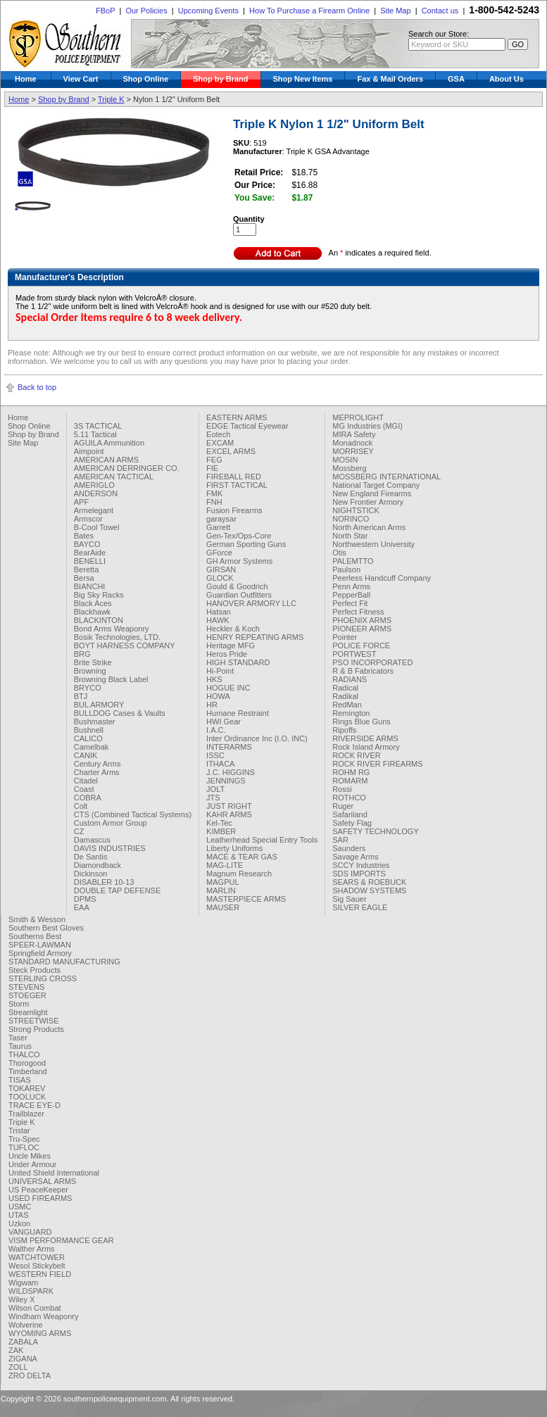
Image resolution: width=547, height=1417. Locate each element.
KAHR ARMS (229, 814)
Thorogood (27, 1063)
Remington (351, 713)
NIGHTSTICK (355, 510)
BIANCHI (90, 586)
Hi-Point (220, 671)
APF (81, 502)
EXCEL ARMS (231, 451)
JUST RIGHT (229, 806)
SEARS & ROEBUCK (369, 882)
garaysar (221, 519)
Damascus (92, 840)
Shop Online (146, 79)
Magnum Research (239, 873)
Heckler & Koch (233, 628)
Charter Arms (97, 772)
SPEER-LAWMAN (39, 944)
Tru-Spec (24, 1139)
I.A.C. (216, 730)
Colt (81, 806)
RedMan (347, 704)
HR (212, 704)
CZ (79, 831)
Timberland (27, 1071)
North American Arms (368, 527)
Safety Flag (352, 823)
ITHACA (220, 764)
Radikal (345, 696)
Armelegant (93, 510)
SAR (340, 840)
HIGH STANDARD (238, 662)
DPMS (85, 899)
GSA (456, 79)
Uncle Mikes (29, 1156)
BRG (82, 654)
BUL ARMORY (99, 704)
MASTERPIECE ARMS (246, 899)
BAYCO (87, 544)
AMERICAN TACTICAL (113, 476)
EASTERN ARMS (236, 417)
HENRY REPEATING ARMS (254, 637)
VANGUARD (30, 1232)
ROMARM (349, 780)
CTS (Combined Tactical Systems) (132, 814)
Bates (84, 535)
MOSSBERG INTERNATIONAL (386, 476)
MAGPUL (222, 882)
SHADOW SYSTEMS (369, 890)
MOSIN (345, 459)
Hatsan (218, 611)
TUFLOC (23, 1147)
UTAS (18, 1215)
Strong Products (36, 1029)
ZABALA (23, 1341)
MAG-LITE (224, 865)
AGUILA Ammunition (109, 443)
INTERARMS (229, 747)
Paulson (346, 569)
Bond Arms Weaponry (111, 628)
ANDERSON (96, 493)
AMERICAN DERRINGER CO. (127, 468)
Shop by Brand (220, 79)
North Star (349, 535)
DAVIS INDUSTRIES (110, 848)
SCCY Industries (360, 865)
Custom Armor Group (110, 823)
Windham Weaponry (43, 1316)
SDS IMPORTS (359, 873)
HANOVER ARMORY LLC (251, 603)
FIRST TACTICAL (237, 485)
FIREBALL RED (233, 476)
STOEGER (27, 995)
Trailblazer (26, 1113)
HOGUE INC (228, 688)
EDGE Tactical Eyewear (247, 426)
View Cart (81, 79)
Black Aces (93, 603)
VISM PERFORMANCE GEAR (61, 1240)
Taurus (20, 1046)
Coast (84, 789)
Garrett (218, 527)
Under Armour (32, 1164)
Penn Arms (351, 586)
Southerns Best (34, 936)
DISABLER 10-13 (104, 882)
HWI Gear (223, 721)
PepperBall (351, 595)
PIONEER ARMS (361, 628)
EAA (81, 907)
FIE (212, 468)
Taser (17, 1037)
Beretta (86, 569)
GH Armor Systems (239, 561)
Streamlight (28, 1012)
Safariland (349, 814)
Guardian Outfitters (239, 595)
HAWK (218, 620)
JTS (213, 797)
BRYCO (87, 688)
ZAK (15, 1350)
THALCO (24, 1054)
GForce (219, 552)
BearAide (90, 552)
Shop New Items (303, 79)
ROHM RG (351, 772)
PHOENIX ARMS (361, 620)
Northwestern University (373, 544)
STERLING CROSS (42, 978)
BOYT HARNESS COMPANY (124, 645)
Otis (339, 552)
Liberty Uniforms (234, 848)
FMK (214, 493)
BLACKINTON (98, 620)
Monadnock (352, 443)
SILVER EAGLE (359, 907)
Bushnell (88, 730)
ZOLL (18, 1367)
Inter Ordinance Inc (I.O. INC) (257, 738)
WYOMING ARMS (39, 1333)
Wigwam (23, 1282)
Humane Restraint (237, 713)
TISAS (19, 1080)
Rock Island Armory (365, 747)
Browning (90, 671)
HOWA (218, 696)
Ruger (342, 806)
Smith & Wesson (36, 919)
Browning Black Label (111, 679)
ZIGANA (22, 1358)
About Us (506, 79)
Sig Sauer (349, 899)
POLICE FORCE (361, 645)
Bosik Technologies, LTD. (117, 637)
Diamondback (97, 865)
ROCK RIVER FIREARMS (377, 764)
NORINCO (350, 519)
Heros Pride (226, 654)
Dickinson (91, 873)
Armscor (88, 519)
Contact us (440, 10)
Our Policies (146, 10)
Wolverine (25, 1325)
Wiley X (21, 1299)
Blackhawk (92, 611)
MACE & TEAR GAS (241, 856)
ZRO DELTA (29, 1375)
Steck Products (34, 970)
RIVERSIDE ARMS (365, 738)
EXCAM (220, 443)
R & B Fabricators (363, 671)
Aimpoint (89, 451)
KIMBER (221, 831)
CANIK (86, 755)
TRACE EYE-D (34, 1105)
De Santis (91, 856)
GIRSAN (221, 569)
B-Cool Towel (97, 527)
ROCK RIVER (356, 755)
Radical (345, 688)
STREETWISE (33, 1020)
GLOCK (220, 578)
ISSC (215, 755)
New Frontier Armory (367, 502)
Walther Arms (31, 1249)
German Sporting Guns (246, 544)
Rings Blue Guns (361, 721)
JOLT (215, 789)
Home (26, 79)
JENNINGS (226, 780)
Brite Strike (93, 662)
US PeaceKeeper (38, 1189)
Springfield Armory (40, 953)
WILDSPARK (31, 1291)
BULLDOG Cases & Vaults (119, 713)
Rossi (342, 789)
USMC (19, 1206)
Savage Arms (355, 856)
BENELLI (90, 561)
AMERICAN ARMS (106, 459)
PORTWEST (354, 654)
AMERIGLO (94, 485)
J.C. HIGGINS (230, 772)
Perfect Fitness (358, 611)
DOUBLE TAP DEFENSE (117, 890)
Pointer (344, 637)
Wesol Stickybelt (36, 1265)
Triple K (111, 99)
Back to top (37, 387)
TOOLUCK (27, 1096)
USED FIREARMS (40, 1198)
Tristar (19, 1130)
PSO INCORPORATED (372, 662)
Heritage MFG (230, 645)
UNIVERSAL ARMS (42, 1181)
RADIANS (349, 679)
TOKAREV (26, 1088)
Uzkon (19, 1223)
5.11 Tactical (95, 434)
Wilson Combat (34, 1308)
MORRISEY (353, 451)
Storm (18, 1004)
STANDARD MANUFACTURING (64, 961)
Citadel (86, 780)
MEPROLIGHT (358, 417)
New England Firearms (371, 493)
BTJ (81, 696)
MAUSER (222, 907)
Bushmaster (94, 721)
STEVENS (26, 987)
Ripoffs (344, 730)
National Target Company (376, 485)
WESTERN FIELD (39, 1274)
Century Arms (97, 764)
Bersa (84, 578)
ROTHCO (349, 797)
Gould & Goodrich (237, 586)
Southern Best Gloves (46, 928)
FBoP (105, 10)
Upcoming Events (208, 10)
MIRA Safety (353, 434)
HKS (214, 679)
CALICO (88, 738)
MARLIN (221, 890)
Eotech (218, 434)
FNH (214, 502)
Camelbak (91, 747)
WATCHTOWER (36, 1257)
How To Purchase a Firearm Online (309, 10)
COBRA (87, 797)
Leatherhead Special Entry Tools (261, 840)
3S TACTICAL (98, 426)
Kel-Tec (219, 823)
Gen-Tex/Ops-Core (238, 535)
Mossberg (349, 468)
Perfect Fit (349, 603)
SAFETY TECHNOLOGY (375, 831)
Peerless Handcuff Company (381, 578)
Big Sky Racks (99, 595)
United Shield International (53, 1173)
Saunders (348, 848)
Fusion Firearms (234, 510)
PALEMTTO (352, 561)
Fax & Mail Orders (390, 79)
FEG (214, 459)
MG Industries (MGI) (367, 426)
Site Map (395, 10)
